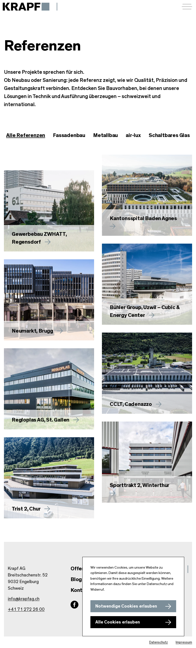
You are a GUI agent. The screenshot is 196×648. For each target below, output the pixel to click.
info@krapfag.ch (23, 599)
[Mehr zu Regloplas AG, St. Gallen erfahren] (49, 388)
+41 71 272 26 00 (26, 609)
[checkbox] (69, 135)
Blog (76, 579)
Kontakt (81, 590)
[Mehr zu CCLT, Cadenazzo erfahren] (147, 373)
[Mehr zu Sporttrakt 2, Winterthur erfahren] (147, 462)
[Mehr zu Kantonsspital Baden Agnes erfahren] (147, 195)
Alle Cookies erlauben (117, 622)
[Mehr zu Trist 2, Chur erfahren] (49, 477)
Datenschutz (158, 642)
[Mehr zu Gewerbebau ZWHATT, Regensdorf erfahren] (49, 210)
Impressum (184, 642)
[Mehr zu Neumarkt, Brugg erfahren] (49, 299)
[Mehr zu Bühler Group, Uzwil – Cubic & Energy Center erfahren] (147, 284)
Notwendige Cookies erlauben (126, 606)
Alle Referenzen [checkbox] (25, 135)
